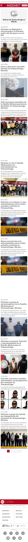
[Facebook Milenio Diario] (5, 533)
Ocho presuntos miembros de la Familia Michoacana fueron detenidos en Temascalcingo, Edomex (14, 105)
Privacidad (19, 514)
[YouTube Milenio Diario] (8, 538)
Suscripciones (6, 517)
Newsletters (5, 510)
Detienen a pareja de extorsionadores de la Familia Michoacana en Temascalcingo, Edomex (14, 305)
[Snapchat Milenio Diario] (20, 538)
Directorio (19, 510)
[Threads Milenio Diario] (23, 533)
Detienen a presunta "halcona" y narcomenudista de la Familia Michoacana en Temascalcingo (14, 344)
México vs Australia (20, 1)
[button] (1, 5)
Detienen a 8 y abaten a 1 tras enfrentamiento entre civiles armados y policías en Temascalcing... (13, 205)
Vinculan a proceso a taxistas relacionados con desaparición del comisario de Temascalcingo (14, 381)
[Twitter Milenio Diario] (11, 533)
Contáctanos (6, 514)
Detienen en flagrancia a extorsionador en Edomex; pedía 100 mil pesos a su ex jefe (12, 32)
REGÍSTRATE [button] (24, 5)
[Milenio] (14, 5)
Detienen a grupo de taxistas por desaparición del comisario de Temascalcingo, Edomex (13, 417)
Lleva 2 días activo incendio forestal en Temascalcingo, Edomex (13, 68)
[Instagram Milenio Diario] (17, 533)
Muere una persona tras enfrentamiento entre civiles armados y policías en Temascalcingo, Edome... (13, 244)
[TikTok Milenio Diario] (14, 538)
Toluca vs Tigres (11, 1)
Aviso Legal (19, 517)
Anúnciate (5, 520)
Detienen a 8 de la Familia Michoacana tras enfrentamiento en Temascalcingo (12, 166)
